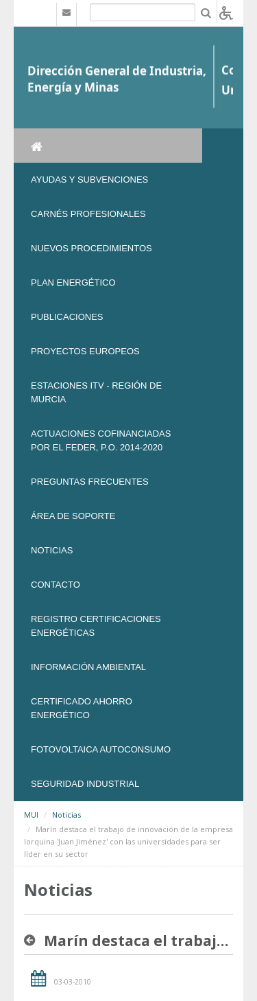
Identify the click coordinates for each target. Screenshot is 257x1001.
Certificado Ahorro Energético (81, 708)
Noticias (66, 814)
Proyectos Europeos (85, 351)
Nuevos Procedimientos (91, 248)
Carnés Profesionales (88, 214)
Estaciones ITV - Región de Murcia (96, 392)
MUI (31, 814)
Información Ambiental (88, 667)
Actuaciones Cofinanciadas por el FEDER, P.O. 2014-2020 (101, 440)
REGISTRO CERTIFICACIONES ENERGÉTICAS (96, 626)
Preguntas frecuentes (90, 481)
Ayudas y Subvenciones (89, 179)
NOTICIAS (52, 550)
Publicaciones (67, 317)
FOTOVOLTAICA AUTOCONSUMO (101, 749)
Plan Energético (73, 282)
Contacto (55, 584)
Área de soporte (73, 516)
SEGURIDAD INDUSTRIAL (85, 784)
